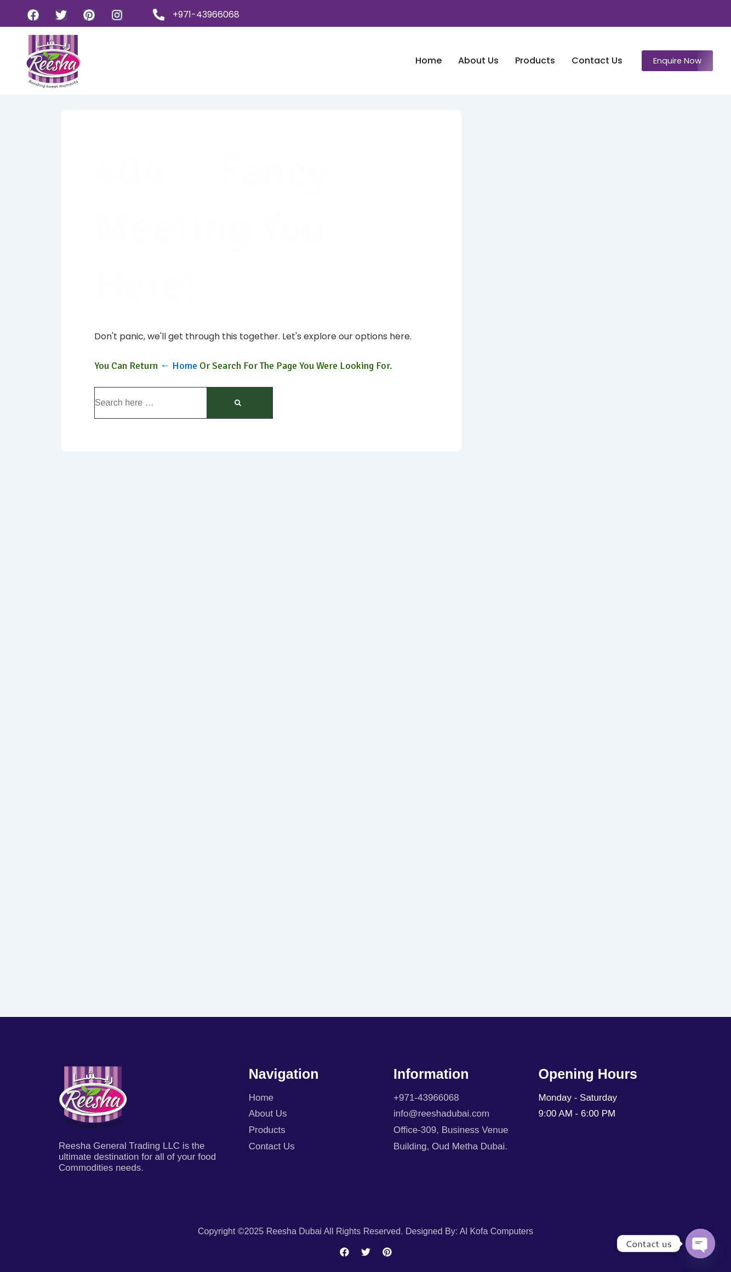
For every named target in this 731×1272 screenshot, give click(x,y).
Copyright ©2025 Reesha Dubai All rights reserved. (302, 1231)
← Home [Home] (178, 366)
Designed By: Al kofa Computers (469, 1231)
